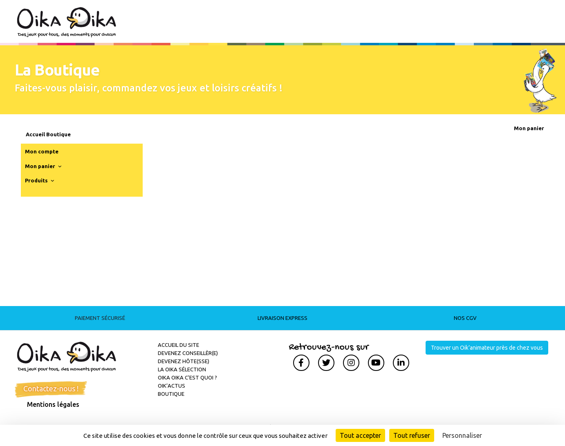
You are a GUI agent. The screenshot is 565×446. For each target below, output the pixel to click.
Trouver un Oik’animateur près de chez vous (487, 347)
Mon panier (44, 166)
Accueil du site (178, 345)
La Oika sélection (182, 369)
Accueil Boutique (48, 134)
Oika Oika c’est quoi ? (187, 377)
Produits (40, 181)
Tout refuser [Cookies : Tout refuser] (411, 435)
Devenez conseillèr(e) (188, 353)
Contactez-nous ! (50, 388)
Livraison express (282, 318)
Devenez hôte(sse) (183, 361)
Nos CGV (465, 318)
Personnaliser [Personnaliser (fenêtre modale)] (462, 435)
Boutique (171, 394)
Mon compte (41, 151)
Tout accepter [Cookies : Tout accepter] (360, 435)
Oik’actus (171, 385)
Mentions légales (53, 404)
